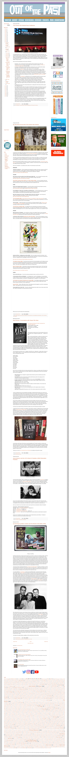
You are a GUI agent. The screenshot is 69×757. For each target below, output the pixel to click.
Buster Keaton (27, 688)
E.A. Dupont (10, 697)
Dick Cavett (26, 695)
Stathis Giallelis (35, 739)
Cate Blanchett (29, 689)
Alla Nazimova (49, 680)
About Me (6, 164)
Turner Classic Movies (24, 743)
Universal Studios (56, 743)
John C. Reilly (25, 714)
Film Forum (18, 511)
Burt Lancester (13, 688)
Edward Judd (23, 698)
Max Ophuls (38, 723)
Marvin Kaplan (40, 722)
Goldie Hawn (61, 705)
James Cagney (49, 710)
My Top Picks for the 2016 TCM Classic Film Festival (26, 124)
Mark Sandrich (13, 722)
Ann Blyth (33, 681)
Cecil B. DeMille (39, 689)
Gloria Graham (42, 705)
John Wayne (31, 715)
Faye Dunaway (21, 700)
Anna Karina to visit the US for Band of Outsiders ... (8, 72)
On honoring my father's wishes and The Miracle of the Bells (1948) (29, 523)
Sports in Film (61, 738)
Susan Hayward (54, 740)
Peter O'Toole (8, 731)
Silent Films (10, 738)
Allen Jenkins (53, 680)
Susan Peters (58, 740)
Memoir (63, 723)
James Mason (15, 711)
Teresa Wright (56, 741)
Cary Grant (12, 689)
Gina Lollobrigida (34, 315)
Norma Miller (37, 727)
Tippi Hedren (55, 742)
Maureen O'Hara (27, 723)
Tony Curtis (5, 743)
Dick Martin (30, 695)
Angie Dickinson (23, 681)
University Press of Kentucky (10, 744)
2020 (6, 36)
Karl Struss (46, 716)
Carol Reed (52, 688)
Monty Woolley (49, 725)
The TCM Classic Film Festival (32, 153)
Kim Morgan (39, 717)
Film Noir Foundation (54, 700)
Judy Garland (26, 716)
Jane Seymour (49, 711)
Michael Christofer (31, 724)
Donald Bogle (10, 696)
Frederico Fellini (49, 702)
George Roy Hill (37, 704)
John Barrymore (21, 714)
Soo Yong (44, 738)
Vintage (63, 744)
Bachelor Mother (54, 683)
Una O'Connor (40, 743)
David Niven (10, 694)
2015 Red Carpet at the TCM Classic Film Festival (21, 178)
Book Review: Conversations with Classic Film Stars (25, 320)
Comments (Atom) (19, 645)
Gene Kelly (35, 703)
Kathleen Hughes (6, 717)
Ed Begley (25, 697)
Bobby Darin (12, 686)
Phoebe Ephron (24, 731)
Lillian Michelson (39, 315)
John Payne (14, 715)
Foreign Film (28, 701)
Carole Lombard (61, 688)
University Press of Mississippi (20, 744)
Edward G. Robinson (17, 698)
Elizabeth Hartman (58, 698)
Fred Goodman (29, 702)
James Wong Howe (25, 711)
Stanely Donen (8, 739)
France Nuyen (32, 701)
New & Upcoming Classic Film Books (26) (24, 649)
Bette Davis (55, 684)
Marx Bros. (44, 722)
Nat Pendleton (30, 726)
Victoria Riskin (50, 744)
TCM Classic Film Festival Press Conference (24, 25)
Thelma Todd (17, 742)
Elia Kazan (48, 698)
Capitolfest (31, 688)
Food (24, 701)
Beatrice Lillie (28, 684)
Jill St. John (34, 713)
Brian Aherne (29, 687)
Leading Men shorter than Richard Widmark (24, 654)
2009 (6, 93)
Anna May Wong (11, 682)
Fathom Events (9, 700)
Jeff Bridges (61, 712)
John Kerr (8, 715)
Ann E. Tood (40, 681)
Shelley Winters (24, 737)
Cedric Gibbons (48, 689)
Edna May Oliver (63, 697)
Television (44, 741)
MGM (13, 724)
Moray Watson (54, 725)
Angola (26, 681)
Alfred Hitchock (21, 680)
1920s (21, 678)
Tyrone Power (32, 743)
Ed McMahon (28, 697)
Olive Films (13, 728)
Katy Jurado (15, 717)
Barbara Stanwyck (10, 684)
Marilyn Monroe (47, 721)
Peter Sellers (12, 731)
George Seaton (47, 704)
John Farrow (44, 714)
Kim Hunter (35, 717)
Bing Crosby (31, 685)
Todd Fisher (59, 742)
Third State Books (31, 742)
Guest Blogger (40, 706)
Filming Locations (13, 701)
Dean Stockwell (24, 694)
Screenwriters (5, 737)
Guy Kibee (55, 706)
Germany (15, 705)
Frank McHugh (16, 702)
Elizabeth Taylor (63, 698)
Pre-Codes (62, 731)
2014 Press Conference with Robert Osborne (20, 172)
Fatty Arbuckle (13, 700)
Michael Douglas (41, 724)
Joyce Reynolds (18, 716)
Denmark (64, 694)
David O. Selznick (15, 694)
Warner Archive (48, 745)
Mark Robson (9, 722)
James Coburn (54, 710)
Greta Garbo (35, 706)
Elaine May (36, 698)
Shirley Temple (42, 737)
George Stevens (51, 704)
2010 (6, 92)
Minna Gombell (24, 725)
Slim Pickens (19, 738)
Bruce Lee (62, 687)
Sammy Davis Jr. (37, 736)
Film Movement (44, 700)
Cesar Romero (53, 689)
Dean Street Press (29, 694)
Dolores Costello (59, 695)
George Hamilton (8, 704)
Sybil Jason (9, 741)
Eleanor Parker (40, 698)
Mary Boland (52, 722)
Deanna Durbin (34, 694)
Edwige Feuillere (32, 698)
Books (40, 686)
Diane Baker (22, 695)
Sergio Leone (15, 737)
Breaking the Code (10, 687)
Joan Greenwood (57, 713)
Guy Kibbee (51, 706)
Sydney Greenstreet (13, 741)
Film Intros (39, 700)
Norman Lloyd (62, 727)
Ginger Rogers (33, 705)
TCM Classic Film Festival (34, 105)
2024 (6, 31)
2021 (6, 35)
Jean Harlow (24, 712)
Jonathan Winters (54, 715)
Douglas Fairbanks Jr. (53, 696)
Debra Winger (47, 694)
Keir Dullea (27, 717)
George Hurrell (13, 704)
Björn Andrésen (38, 685)
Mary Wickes (7, 723)
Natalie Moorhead (35, 726)
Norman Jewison (53, 727)
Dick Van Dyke (37, 695)
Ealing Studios (14, 697)
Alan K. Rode (56, 679)
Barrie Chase (15, 684)
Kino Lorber (55, 717)
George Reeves (32, 704)
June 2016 (7, 54)
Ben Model (48, 684)
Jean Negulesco (29, 712)
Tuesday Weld (18, 743)
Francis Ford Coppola (46, 701)
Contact (6, 161)
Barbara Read (5, 684)
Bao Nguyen (58, 683)
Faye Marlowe (25, 700)
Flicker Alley (21, 701)
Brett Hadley (25, 687)
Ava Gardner (49, 683)
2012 (6, 89)
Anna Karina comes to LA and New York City (20, 270)
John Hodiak (61, 714)
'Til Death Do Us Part (13, 678)
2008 (6, 94)
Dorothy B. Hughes (41, 696)
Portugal (48, 731)
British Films (37, 687)
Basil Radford (24, 684)
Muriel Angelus (9, 726)
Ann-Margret (57, 681)
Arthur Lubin (17, 683)
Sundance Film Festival (44, 740)
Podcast (45, 731)
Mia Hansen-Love (17, 724)
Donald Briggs (14, 696)
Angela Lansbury (17, 315)
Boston (49, 686)
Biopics (35, 685)
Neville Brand (62, 726)
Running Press (60, 735)
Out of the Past (7, 149)
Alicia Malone (35, 680)
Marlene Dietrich (18, 722)
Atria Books (24, 683)
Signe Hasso (63, 737)
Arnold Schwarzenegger (60, 682)
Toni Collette (62, 742)
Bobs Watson (16, 686)
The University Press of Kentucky (25, 450)
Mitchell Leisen (33, 725)
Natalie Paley (39, 726)
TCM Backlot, (22, 76)
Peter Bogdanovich (48, 730)
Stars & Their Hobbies (28, 739)
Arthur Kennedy (13, 683)
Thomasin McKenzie (36, 742)
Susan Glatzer (49, 740)
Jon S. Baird (49, 715)
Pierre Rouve (36, 731)
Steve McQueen (9, 740)
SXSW (5, 741)
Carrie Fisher (8, 689)
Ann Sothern (53, 681)
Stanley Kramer (17, 739)
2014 (6, 87)
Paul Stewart (8, 730)
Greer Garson (22, 706)
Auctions (28, 683)
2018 (6, 39)
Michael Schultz (46, 724)
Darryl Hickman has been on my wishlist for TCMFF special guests (32, 198)
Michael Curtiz (36, 724)
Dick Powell (33, 695)
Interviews (6, 163)
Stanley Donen (12, 739)
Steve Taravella (14, 740)
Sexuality (19, 737)
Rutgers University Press (13, 736)
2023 (6, 32)
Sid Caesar (54, 737)
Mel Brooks (55, 723)
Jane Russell (44, 711)
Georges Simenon (62, 704)
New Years (13, 727)
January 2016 (8, 83)
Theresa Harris (26, 742)
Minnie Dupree (29, 725)
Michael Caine (26, 724)
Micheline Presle (60, 724)
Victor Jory (42, 744)
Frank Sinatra (40, 579)
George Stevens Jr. (56, 704)
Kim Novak (42, 717)
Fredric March (53, 702)
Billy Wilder (23, 685)
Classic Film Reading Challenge (6, 160)
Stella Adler (39, 739)
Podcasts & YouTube (6, 157)
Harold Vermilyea (34, 578)
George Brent (60, 703)
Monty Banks (45, 725)
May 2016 (7, 55)
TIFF (44, 742)
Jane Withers (53, 711)
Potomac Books (58, 731)
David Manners (6, 694)
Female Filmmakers (31, 700)
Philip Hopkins (20, 731)
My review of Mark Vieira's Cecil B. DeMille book (21, 196)
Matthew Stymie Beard (21, 723)
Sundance (39, 740)
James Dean (59, 710)
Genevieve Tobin (56, 703)
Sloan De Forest (24, 738)
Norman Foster (48, 727)
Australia (43, 683)
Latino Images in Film (45, 718)
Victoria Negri (45, 744)
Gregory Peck (31, 706)
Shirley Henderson (29, 737)
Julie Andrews (35, 716)
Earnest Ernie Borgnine (20, 697)
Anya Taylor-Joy (38, 682)
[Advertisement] (30, 114)
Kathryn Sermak (11, 717)
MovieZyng (63, 725)
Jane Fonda (33, 711)
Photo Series (28, 731)
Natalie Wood (44, 726)
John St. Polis (18, 715)
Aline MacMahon (44, 680)
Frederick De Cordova (43, 702)
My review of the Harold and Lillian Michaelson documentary (22, 259)
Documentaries (49, 695)
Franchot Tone (41, 701)
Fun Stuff (11, 703)
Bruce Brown (49, 687)
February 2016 (7, 82)
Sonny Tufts (40, 738)
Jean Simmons (43, 712)
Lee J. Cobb (40, 614)
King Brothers (50, 717)
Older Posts (46, 641)
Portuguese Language (52, 731)
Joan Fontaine (52, 713)
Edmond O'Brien (50, 697)
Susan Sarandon (63, 740)
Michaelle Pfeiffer (55, 724)
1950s (35, 678)
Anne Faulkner (20, 682)
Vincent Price (54, 744)
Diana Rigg (19, 695)
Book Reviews (32, 686)
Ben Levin (38, 684)
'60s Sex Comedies (6, 678)
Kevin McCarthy (31, 717)
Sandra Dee (42, 736)
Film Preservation (60, 700)
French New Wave (61, 702)
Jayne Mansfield (16, 712)
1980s (51, 678)
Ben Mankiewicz (17, 105)
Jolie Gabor (45, 715)
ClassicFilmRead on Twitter (7, 168)
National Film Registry (49, 726)
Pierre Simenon (41, 731)
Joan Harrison (61, 713)
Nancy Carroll (26, 726)
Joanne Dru (7, 714)
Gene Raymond (44, 703)
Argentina (56, 682)
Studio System (24, 740)
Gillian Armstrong (22, 705)
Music (12, 726)
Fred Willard (39, 702)
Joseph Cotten (58, 715)
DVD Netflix (5, 697)
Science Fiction (54, 736)
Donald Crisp (18, 696)
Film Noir (48, 700)
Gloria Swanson (52, 705)
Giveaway (37, 705)
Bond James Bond (21, 686)
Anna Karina (21, 315)
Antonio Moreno (33, 682)
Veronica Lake (34, 744)
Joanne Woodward (12, 714)
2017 (6, 40)
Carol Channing (44, 688)
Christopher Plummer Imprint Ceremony (30, 188)
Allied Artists (57, 680)
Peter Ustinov (16, 731)
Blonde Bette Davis (55, 685)
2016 (6, 41)
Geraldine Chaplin (6, 705)
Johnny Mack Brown (41, 715)
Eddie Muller (36, 697)
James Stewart (20, 711)
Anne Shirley (24, 682)
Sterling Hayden (48, 739)
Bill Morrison (6, 685)
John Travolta (27, 715)
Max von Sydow (46, 723)
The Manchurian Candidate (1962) (18, 206)
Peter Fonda (53, 730)
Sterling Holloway (54, 739)
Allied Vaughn (61, 680)
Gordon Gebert (9, 706)
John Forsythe (51, 714)
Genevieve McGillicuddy (27, 105)
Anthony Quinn (29, 682)
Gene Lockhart (39, 703)
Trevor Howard (13, 743)
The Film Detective (61, 741)
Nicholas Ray (22, 727)
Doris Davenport (33, 696)
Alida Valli (22, 572)
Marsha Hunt (22, 722)
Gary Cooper (22, 703)
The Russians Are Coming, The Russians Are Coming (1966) (23, 280)
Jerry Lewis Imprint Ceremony (18, 188)
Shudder (51, 737)
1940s (31, 678)
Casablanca (16, 689)
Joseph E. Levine (63, 715)
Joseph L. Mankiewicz (7, 716)
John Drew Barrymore (39, 714)
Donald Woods (28, 696)
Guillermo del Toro (47, 706)
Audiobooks (31, 683)
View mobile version (30, 643)
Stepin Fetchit (43, 739)
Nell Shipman (58, 726)
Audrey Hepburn (35, 683)
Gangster (15, 703)
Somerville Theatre (35, 738)
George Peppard (23, 704)
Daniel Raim (31, 693)
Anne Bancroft (15, 682)
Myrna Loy (19, 726)
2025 (6, 30)
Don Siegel (6, 696)
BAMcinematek (18, 509)
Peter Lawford (57, 730)
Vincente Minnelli (59, 744)
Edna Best (59, 697)
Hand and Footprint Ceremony (60, 706)
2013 (6, 88)
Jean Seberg (38, 712)
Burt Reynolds (18, 688)
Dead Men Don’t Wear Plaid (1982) (29, 216)
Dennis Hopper (6, 695)
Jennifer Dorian (12, 713)
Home (31, 641)
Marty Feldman (35, 722)
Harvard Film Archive (50, 707)
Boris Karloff (46, 686)
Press (5, 162)
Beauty (35, 684)
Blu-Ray (60, 685)
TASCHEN (22, 741)
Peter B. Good (43, 730)
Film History (36, 700)
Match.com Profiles (12, 723)
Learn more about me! (58, 68)
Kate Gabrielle (51, 716)
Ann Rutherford (44, 681)
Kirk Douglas (60, 717)
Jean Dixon (20, 712)
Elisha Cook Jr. (53, 698)
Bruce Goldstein (58, 687)
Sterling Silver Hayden (60, 739)
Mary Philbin (56, 722)
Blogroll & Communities (7, 166)
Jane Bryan (29, 711)
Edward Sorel (27, 698)
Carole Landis (56, 688)
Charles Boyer (57, 689)
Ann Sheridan (49, 681)
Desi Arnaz (10, 695)
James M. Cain (11, 711)
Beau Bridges (32, 684)
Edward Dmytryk (12, 698)
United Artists (51, 743)
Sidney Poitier (58, 737)
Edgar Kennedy (41, 697)
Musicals (15, 726)
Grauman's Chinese (17, 706)
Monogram (41, 725)
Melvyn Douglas (60, 723)
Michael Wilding (50, 724)
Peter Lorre (61, 730)
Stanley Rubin (22, 739)
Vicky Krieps (38, 744)
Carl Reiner (35, 688)
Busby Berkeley (22, 688)
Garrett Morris (18, 703)
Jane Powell (41, 711)
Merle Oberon (5, 724)
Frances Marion (37, 701)
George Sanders (42, 704)
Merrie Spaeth (10, 724)
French (57, 702)
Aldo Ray (6, 680)
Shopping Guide (47, 737)
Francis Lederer (51, 701)
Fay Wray (17, 700)
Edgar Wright (45, 697)
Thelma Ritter (13, 742)
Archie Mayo (52, 682)
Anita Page (29, 681)
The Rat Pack (9, 742)
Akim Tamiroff (44, 679)
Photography (32, 731)
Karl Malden (42, 716)
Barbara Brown (62, 683)
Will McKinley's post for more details (39, 74)
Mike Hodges (8, 725)
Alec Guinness (9, 680)
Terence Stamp (52, 741)
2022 (6, 34)
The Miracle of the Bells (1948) (32, 566)
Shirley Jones (33, 737)
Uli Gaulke (36, 743)
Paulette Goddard (17, 730)
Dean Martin (20, 694)
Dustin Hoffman (62, 696)
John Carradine (29, 714)
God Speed (56, 705)
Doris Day (37, 696)
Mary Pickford (60, 722)
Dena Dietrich (60, 694)
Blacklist (42, 685)
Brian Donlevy (33, 687)
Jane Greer (37, 711)
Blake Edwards (46, 685)
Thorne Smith (41, 742)
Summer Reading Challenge (31, 740)
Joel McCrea (16, 714)
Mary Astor (48, 722)
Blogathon (50, 685)
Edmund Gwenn (55, 697)
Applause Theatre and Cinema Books (45, 682)
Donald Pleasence (23, 696)
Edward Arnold (7, 698)
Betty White (59, 684)
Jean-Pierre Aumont (57, 712)
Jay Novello (12, 712)
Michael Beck (21, 724)
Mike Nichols (16, 725)
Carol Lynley (48, 688)
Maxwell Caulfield (51, 723)
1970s (48, 678)
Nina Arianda (26, 727)
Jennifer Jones (17, 713)
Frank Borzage (61, 701)
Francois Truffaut (56, 701)
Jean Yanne (47, 712)
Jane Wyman (57, 711)
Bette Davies (51, 684)
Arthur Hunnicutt (8, 683)
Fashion (5, 700)
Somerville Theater (29, 738)
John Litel (11, 715)
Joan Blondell (43, 713)
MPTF (5, 726)
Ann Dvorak (36, 681)
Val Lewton (26, 744)
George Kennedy (18, 704)
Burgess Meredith (8, 688)
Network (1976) (15, 284)
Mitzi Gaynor (37, 725)
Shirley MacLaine (38, 737)
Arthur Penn (20, 683)
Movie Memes (59, 725)
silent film (6, 738)
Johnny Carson (36, 715)
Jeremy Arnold (21, 713)
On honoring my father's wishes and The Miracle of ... (8, 76)
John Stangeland (23, 715)
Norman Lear (57, 727)
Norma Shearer (42, 727)
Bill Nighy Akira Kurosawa (12, 685)
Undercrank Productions (46, 743)
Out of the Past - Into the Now (59, 728)
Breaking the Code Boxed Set (18, 687)
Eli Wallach (44, 698)
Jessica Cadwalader (30, 713)
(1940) (25, 409)
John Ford (47, 714)
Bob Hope (8, 686)
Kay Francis (19, 717)
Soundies (47, 738)
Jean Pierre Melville (34, 712)
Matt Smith (17, 723)
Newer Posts (15, 641)
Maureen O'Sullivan (33, 723)
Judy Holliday (31, 716)
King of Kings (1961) (21, 664)
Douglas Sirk (58, 696)
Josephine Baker (13, 716)
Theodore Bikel (22, 742)
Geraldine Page (11, 705)
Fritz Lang (8, 703)
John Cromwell (34, 714)
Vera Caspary (30, 744)
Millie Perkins (20, 725)
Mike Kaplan (12, 725)
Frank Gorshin (8, 702)
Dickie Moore (41, 695)
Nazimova (54, 726)
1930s (27, 678)
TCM (42, 315)
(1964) (27, 481)
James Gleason (6, 711)
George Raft (27, 704)
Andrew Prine (12, 681)
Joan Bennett (38, 713)
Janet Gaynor (61, 711)
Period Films (26, 730)
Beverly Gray (63, 684)
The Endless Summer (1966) (18, 261)
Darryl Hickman (30, 315)
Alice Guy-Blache (27, 680)
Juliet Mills (39, 716)
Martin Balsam (26, 722)
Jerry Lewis (25, 713)
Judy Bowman (22, 716)
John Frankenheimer (56, 714)
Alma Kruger (8, 681)
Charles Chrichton (62, 689)
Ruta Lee (7, 736)
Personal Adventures (34, 730)
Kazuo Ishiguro (23, 717)
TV (29, 743)
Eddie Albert (32, 697)
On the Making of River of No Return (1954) (24, 659)
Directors (45, 695)
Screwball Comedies (10, 737)
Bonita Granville (26, 686)
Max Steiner (42, 723)
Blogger (49, 752)
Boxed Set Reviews (54, 686)
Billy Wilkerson (27, 685)
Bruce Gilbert (53, 687)
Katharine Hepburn (56, 716)
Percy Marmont (22, 730)
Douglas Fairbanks (46, 696)
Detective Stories (15, 695)
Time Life (51, 742)
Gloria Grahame (47, 705)
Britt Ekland (45, 687)
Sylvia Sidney (18, 741)
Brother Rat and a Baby (20, 409)
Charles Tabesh (22, 105)
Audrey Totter (39, 683)
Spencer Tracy (56, 738)
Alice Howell (31, 680)
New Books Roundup (7, 727)
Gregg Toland (26, 706)
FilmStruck (22, 69)
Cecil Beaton (44, 689)
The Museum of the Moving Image (21, 510)
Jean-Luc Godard (52, 712)
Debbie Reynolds (39, 694)
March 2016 (7, 79)
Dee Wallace (51, 694)
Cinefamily (18, 508)
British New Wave (41, 687)
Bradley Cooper (60, 686)
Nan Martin (22, 726)
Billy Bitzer (20, 685)
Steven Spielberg (19, 740)
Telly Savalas (47, 741)
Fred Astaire (25, 702)
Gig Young (18, 705)
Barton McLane (20, 684)
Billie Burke (17, 685)
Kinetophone (46, 717)
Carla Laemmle (39, 688)
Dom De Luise (63, 695)
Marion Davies (52, 721)
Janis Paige (8, 712)
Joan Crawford (47, 713)
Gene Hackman (31, 703)
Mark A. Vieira (61, 721)
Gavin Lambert (27, 703)
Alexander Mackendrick (15, 680)
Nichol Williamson (18, 727)
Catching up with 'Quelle (22, 689)
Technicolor (40, 741)
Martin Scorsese (31, 722)
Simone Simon (15, 738)
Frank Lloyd (12, 702)
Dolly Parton (54, 695)
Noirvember (30, 727)
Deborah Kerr (43, 694)
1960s (39, 678)
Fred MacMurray (22, 571)
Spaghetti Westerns (51, 738)
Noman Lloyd (33, 727)
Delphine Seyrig (56, 694)
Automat (46, 683)
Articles (6, 154)
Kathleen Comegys (62, 716)
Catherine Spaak (34, 689)
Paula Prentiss (12, 730)
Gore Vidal (13, 706)
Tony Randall (9, 743)
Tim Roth (48, 742)
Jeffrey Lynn (8, 713)
